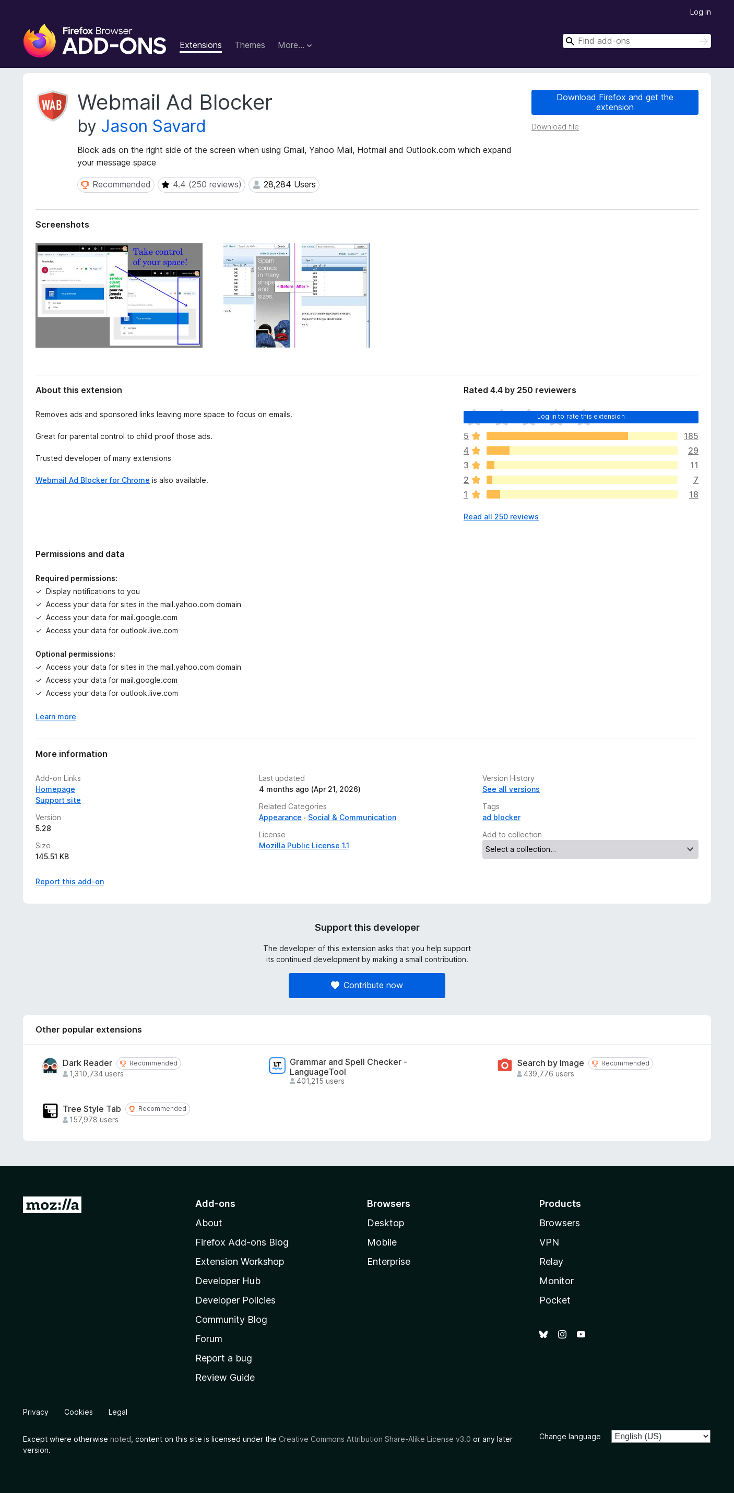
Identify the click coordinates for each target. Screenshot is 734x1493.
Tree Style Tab (92, 1109)
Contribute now (367, 985)
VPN (549, 1242)
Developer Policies (235, 1300)
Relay (551, 1261)
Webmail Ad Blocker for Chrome (92, 480)
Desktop (385, 1222)
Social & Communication (352, 817)
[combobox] (637, 41)
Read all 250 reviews (501, 516)
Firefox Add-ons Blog (242, 1242)
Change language (570, 1436)
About (208, 1222)
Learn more (55, 716)
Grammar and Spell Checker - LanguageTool (348, 1067)
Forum (208, 1338)
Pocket (555, 1300)
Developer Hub (228, 1280)
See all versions (511, 789)
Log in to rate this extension (581, 416)
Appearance (280, 817)
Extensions (201, 45)
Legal (118, 1411)
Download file (555, 126)
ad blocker (501, 817)
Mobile (382, 1242)
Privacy (36, 1411)
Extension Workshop (239, 1261)
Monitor (556, 1280)
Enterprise (388, 1261)
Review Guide (225, 1377)
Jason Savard (153, 126)
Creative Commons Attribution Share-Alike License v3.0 (375, 1439)
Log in (700, 11)
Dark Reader (87, 1063)
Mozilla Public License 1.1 (304, 845)
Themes (249, 45)
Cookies (78, 1411)
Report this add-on (69, 881)
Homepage (55, 789)
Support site (58, 800)
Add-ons (215, 1203)
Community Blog (231, 1319)
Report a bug (223, 1358)
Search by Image (550, 1063)
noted (120, 1439)
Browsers (559, 1222)
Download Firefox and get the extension (615, 102)
